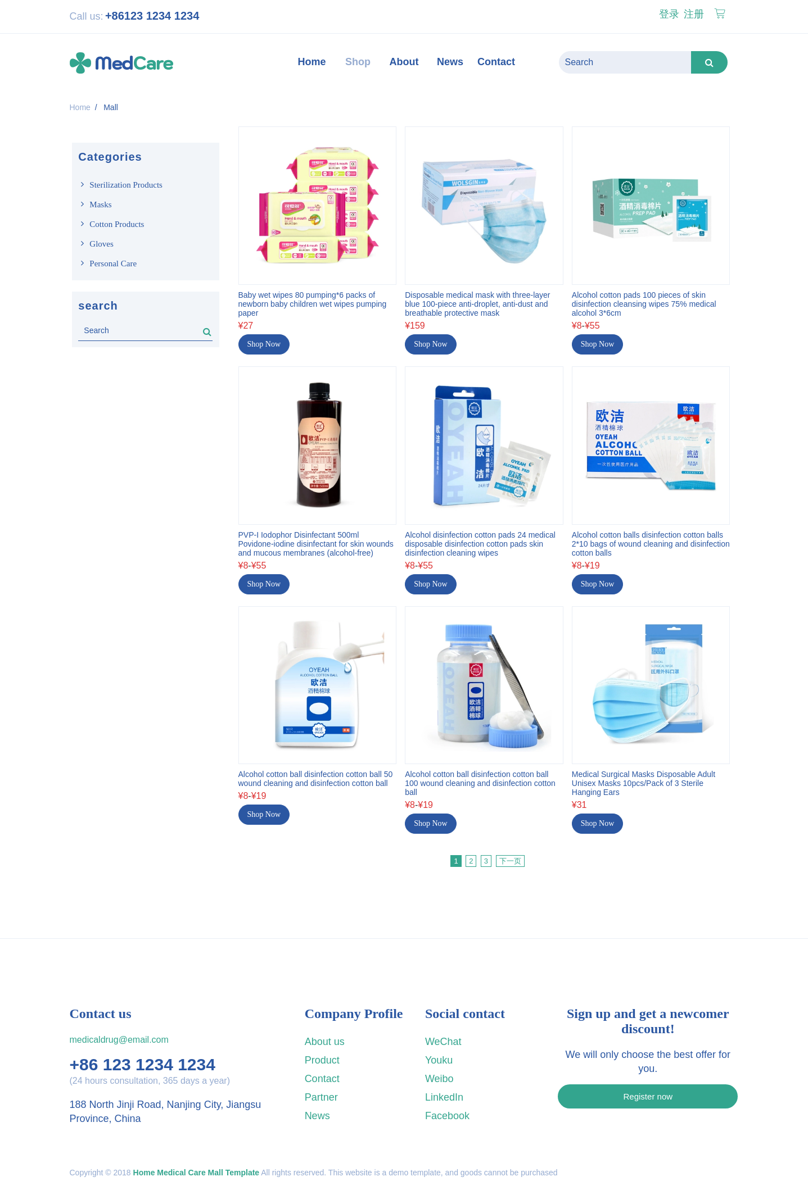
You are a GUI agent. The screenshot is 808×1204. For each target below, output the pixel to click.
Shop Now (264, 340)
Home (80, 107)
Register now (648, 1093)
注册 (692, 14)
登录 (667, 14)
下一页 (510, 857)
